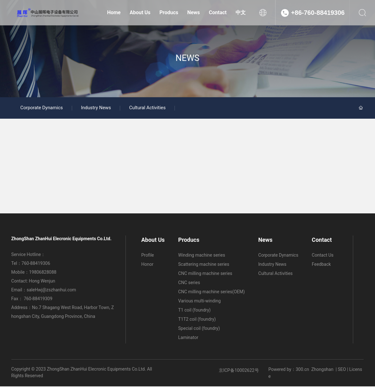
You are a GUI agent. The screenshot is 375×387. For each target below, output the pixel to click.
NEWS (187, 58)
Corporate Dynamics (42, 108)
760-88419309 (38, 299)
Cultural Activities (150, 108)
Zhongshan (322, 369)
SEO (342, 369)
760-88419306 (36, 263)
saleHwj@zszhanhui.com (51, 290)
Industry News (98, 108)
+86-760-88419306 (318, 12)
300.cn (302, 369)
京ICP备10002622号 (239, 370)
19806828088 (43, 272)
